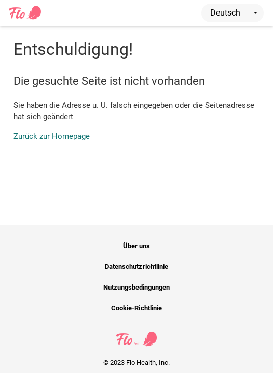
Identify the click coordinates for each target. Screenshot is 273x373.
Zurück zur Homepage (51, 136)
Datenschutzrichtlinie (136, 266)
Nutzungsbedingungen (136, 287)
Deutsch (233, 13)
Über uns (136, 246)
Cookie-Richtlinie (136, 308)
